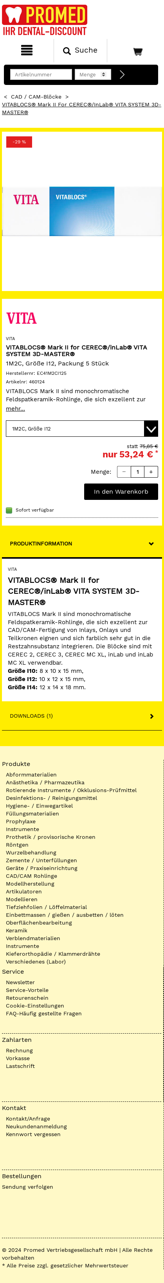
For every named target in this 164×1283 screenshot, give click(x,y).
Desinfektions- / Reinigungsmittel (51, 798)
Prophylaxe (21, 821)
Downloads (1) (31, 716)
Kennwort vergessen (33, 1134)
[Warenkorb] (134, 50)
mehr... (15, 408)
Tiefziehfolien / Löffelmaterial (46, 907)
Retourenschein (27, 998)
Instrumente (22, 829)
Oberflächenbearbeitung (39, 922)
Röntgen (17, 845)
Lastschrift (20, 1066)
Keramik (16, 930)
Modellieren (22, 899)
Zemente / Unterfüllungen (41, 860)
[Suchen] (80, 50)
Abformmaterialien (31, 774)
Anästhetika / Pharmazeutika (45, 782)
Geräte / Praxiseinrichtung (41, 868)
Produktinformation (41, 543)
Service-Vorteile (27, 990)
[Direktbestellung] (122, 75)
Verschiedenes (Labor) (36, 961)
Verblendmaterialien (33, 938)
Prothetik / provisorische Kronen (51, 837)
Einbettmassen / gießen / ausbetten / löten (65, 915)
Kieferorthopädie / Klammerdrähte (53, 954)
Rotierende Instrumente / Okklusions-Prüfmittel (71, 790)
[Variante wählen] (82, 428)
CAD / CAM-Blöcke (36, 97)
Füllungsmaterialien (32, 813)
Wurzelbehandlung (31, 852)
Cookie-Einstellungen (35, 1005)
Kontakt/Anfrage (28, 1118)
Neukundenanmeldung (36, 1126)
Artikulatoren (24, 891)
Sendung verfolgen (27, 1187)
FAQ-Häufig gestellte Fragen (44, 1013)
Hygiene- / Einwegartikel (39, 806)
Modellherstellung (30, 884)
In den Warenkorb (121, 491)
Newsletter (20, 982)
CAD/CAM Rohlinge (31, 876)
